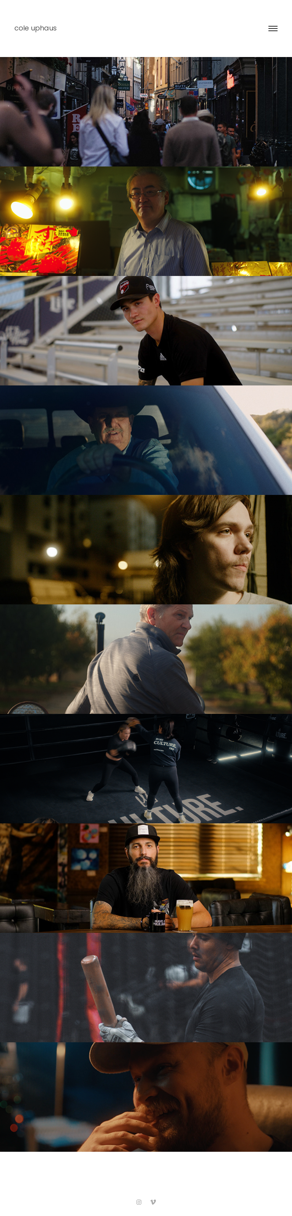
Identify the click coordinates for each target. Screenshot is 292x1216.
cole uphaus (35, 28)
